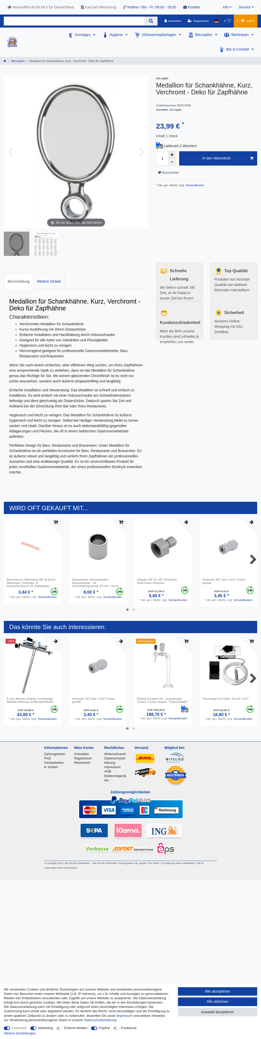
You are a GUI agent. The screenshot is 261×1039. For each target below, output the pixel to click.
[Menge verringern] (171, 162)
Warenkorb (82, 763)
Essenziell (19, 1028)
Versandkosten (194, 185)
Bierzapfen (204, 35)
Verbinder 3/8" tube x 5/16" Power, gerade (224, 581)
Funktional (128, 1028)
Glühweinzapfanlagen (159, 35)
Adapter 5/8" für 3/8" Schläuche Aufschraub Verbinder (157, 581)
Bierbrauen (240, 35)
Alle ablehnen (217, 1001)
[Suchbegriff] (74, 21)
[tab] (18, 281)
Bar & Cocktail (238, 49)
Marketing (45, 1028)
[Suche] (151, 21)
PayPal (104, 1028)
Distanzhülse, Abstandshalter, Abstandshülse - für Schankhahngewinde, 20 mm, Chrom (95, 582)
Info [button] (226, 7)
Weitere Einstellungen (20, 1033)
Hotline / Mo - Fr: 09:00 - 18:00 (150, 7)
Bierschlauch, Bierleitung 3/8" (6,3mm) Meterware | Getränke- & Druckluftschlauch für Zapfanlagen (31, 582)
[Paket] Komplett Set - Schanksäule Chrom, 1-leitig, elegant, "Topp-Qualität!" (162, 700)
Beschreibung (19, 281)
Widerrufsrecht (115, 754)
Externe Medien (76, 1028)
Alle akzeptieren (217, 991)
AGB (107, 771)
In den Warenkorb (227, 158)
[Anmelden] (172, 21)
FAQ (47, 758)
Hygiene (117, 35)
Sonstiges (83, 35)
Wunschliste (168, 172)
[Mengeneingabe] (162, 158)
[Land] (216, 21)
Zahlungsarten (54, 754)
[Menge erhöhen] (171, 154)
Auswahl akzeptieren (217, 1012)
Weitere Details (49, 281)
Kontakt (191, 7)
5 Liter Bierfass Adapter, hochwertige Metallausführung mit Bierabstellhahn (30, 700)
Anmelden (81, 754)
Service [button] (245, 7)
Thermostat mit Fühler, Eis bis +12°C (225, 698)
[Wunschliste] (227, 21)
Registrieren (83, 758)
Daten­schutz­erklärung (100, 1020)
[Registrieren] (198, 21)
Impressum (112, 767)
